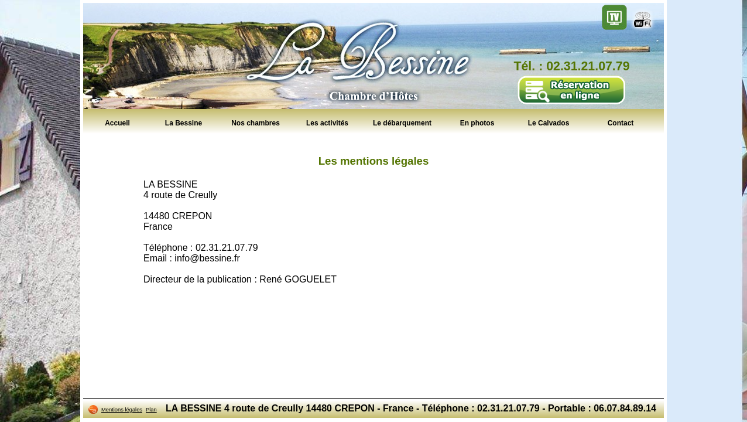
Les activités (327, 122)
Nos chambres (255, 122)
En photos (477, 122)
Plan (151, 410)
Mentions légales (121, 410)
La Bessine (183, 122)
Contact (621, 122)
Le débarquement (402, 122)
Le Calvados (549, 122)
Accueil (117, 122)
